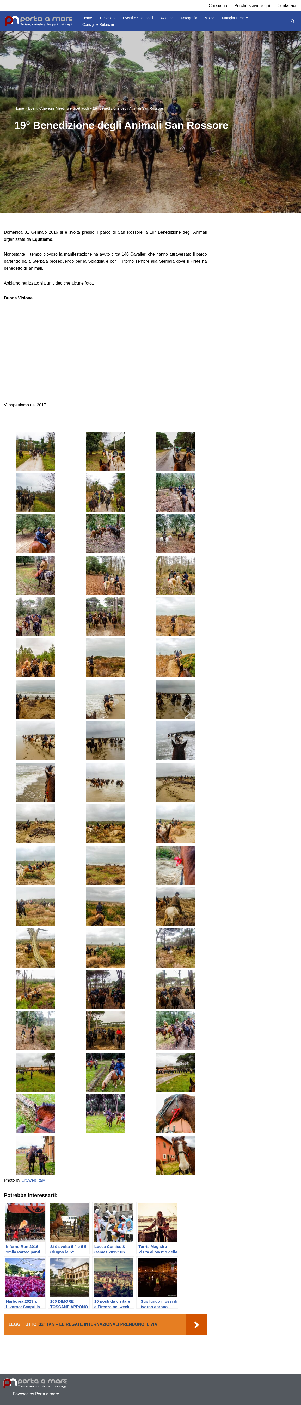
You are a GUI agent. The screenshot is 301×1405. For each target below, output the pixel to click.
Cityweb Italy (33, 1177)
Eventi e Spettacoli (138, 18)
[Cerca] (292, 21)
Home (87, 18)
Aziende (167, 18)
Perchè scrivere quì (252, 5)
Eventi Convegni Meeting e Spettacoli (58, 108)
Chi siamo (217, 5)
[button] (114, 18)
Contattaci (286, 5)
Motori (210, 18)
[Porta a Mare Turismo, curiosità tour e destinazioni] (38, 21)
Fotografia (189, 18)
